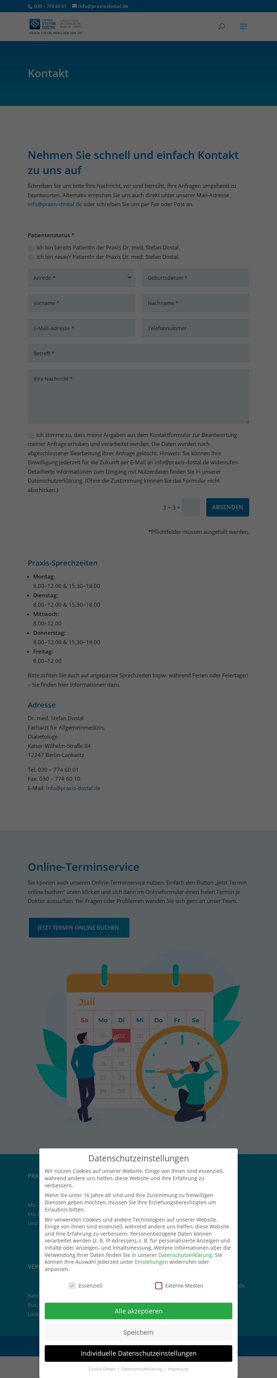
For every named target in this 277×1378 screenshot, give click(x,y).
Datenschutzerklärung (185, 1250)
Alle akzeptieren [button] (139, 1306)
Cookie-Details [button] (103, 1364)
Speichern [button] (138, 1327)
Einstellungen (151, 1257)
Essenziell (85, 1280)
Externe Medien (179, 1280)
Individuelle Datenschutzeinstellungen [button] (139, 1348)
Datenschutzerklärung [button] (142, 1364)
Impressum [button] (178, 1364)
